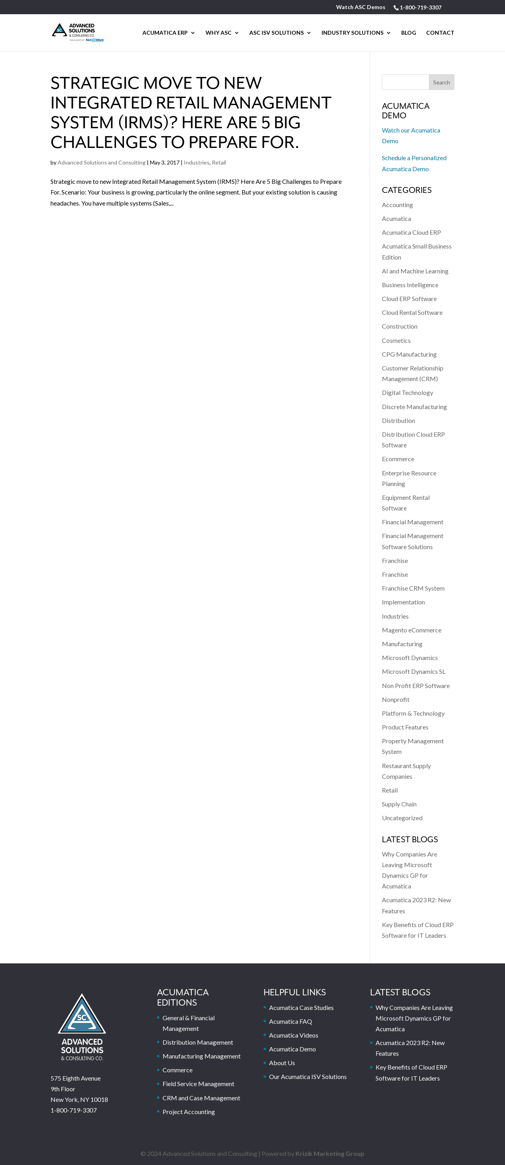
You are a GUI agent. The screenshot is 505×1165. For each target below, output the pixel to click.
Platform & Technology (413, 713)
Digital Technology (407, 392)
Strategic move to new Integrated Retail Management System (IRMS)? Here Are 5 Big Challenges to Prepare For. (191, 113)
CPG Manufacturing (409, 354)
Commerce (178, 1069)
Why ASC (219, 33)
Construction (399, 326)
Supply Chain (399, 804)
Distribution (398, 420)
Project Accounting (189, 1111)
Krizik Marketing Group (330, 1153)
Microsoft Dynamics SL (413, 671)
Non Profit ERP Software (416, 685)
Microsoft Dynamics (410, 657)
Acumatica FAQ (290, 1021)
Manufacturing (402, 643)
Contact (440, 33)
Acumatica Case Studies (301, 1007)
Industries (196, 162)
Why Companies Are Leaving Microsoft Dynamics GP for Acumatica (414, 1018)
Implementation (403, 602)
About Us (282, 1062)
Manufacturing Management (202, 1056)
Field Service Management (198, 1083)
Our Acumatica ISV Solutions (308, 1076)
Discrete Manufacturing (414, 406)
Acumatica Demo (292, 1049)
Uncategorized (402, 817)
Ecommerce (398, 458)
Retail (219, 162)
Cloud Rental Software (412, 312)
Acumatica (396, 218)
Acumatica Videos (293, 1035)
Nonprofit (396, 699)
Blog (408, 33)
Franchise (395, 560)
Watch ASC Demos (360, 7)
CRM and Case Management (201, 1097)
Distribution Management (198, 1042)
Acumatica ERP (165, 33)
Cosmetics (396, 340)
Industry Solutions (352, 33)
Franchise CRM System (413, 588)
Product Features (405, 727)
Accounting (397, 204)
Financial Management (412, 521)
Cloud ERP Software (409, 298)
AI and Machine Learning (415, 271)
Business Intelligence (410, 284)
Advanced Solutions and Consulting (102, 162)
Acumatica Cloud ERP (411, 232)
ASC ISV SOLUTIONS (276, 33)
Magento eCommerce (411, 630)
